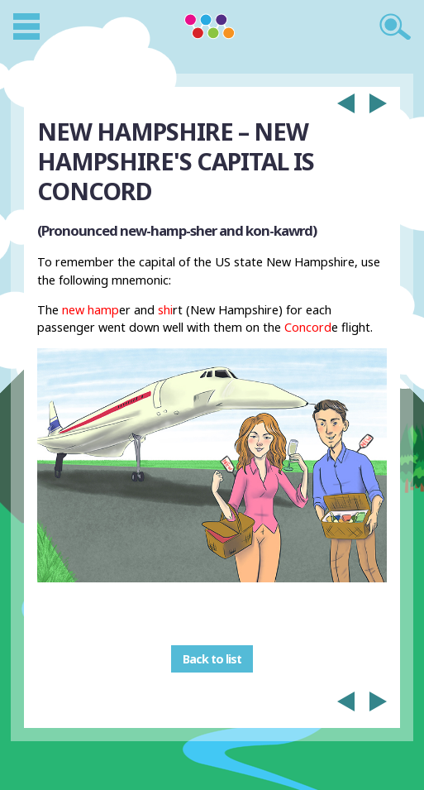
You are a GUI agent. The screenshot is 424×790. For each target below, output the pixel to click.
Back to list (212, 659)
